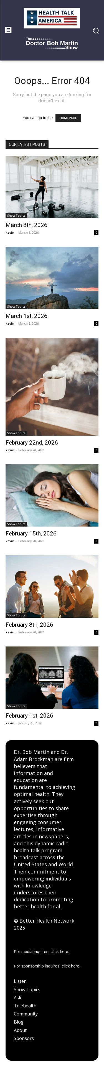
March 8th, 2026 (26, 225)
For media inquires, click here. (41, 951)
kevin (10, 232)
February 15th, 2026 (31, 533)
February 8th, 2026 (29, 624)
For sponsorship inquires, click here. (47, 966)
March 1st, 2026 (26, 316)
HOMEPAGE (68, 118)
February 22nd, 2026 (32, 442)
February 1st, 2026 (29, 715)
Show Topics (16, 216)
